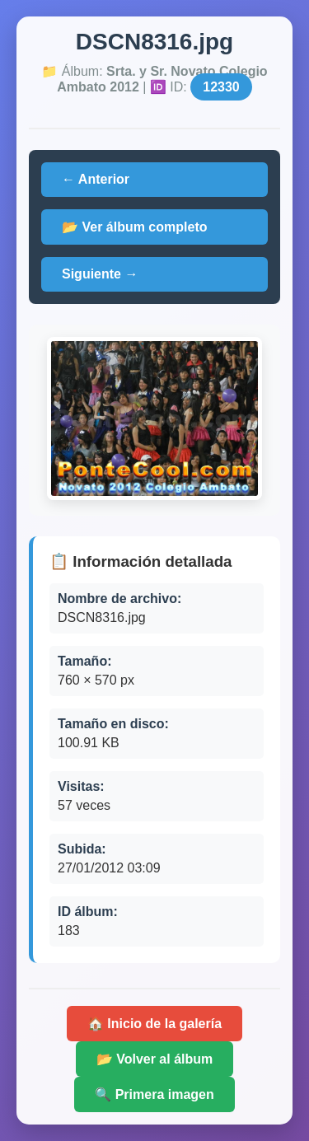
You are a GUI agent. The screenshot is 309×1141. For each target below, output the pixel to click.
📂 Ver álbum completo (134, 227)
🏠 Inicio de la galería (154, 1024)
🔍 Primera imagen (154, 1094)
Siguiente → (100, 274)
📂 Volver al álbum (154, 1059)
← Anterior (95, 179)
